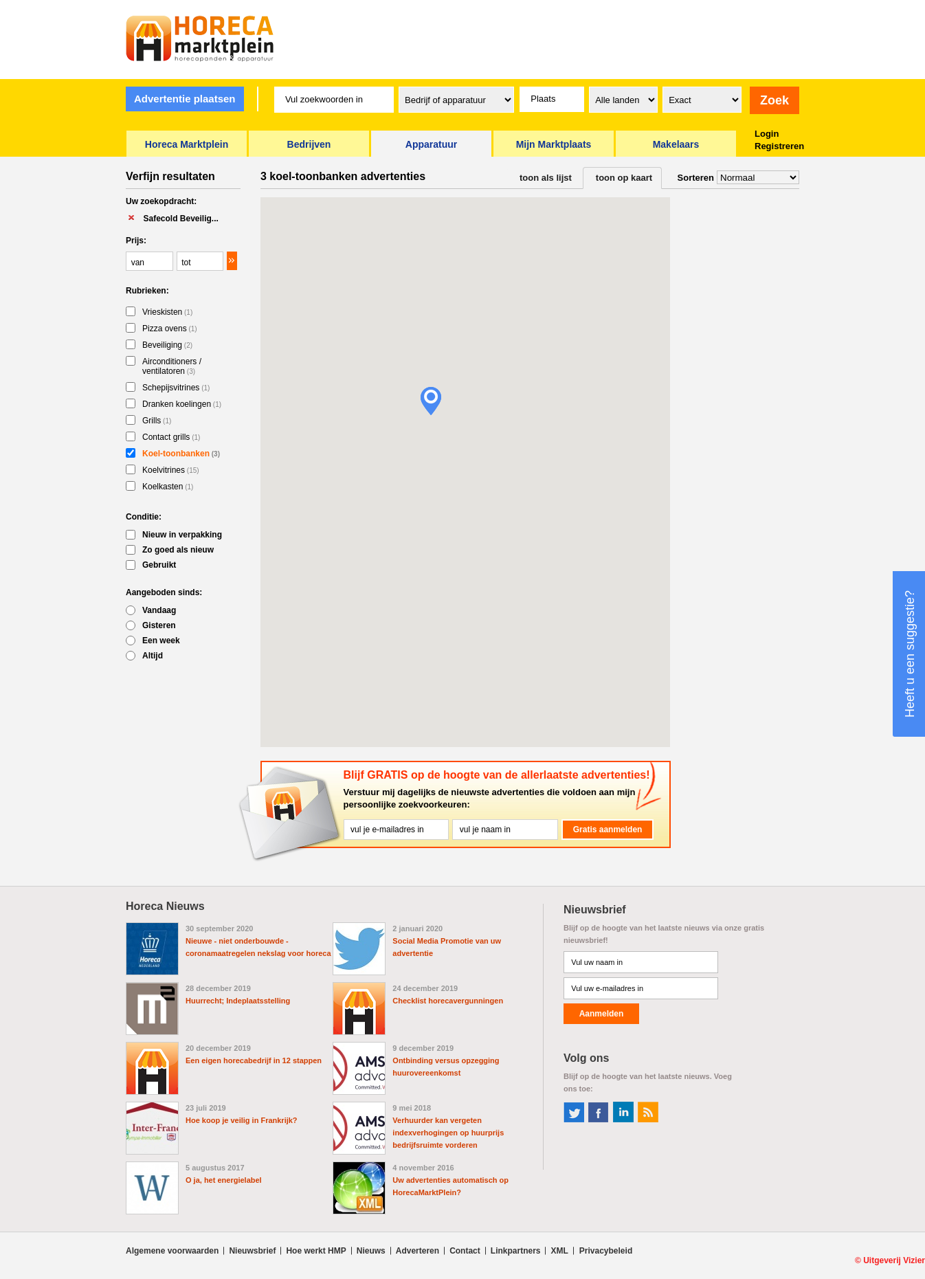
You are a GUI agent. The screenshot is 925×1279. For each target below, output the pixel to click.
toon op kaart (624, 178)
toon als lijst (546, 178)
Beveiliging (167, 345)
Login (767, 134)
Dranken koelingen (181, 404)
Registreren (779, 146)
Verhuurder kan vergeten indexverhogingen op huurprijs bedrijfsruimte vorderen (448, 1132)
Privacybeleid (605, 1251)
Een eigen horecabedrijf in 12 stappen (254, 1060)
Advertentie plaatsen (185, 98)
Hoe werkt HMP (316, 1251)
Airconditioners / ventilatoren (171, 366)
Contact (464, 1251)
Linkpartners (516, 1251)
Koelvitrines (170, 470)
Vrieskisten (167, 312)
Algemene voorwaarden (172, 1251)
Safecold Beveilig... (180, 218)
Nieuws (371, 1251)
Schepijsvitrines (176, 387)
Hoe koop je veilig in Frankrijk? (242, 1120)
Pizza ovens (169, 328)
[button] (431, 401)
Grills (156, 420)
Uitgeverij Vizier (894, 1260)
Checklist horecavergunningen (447, 1001)
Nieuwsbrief (252, 1251)
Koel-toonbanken (181, 453)
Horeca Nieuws (165, 906)
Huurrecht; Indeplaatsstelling (238, 1001)
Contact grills (171, 437)
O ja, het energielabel (224, 1180)
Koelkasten (167, 486)
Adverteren (417, 1251)
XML (559, 1251)
